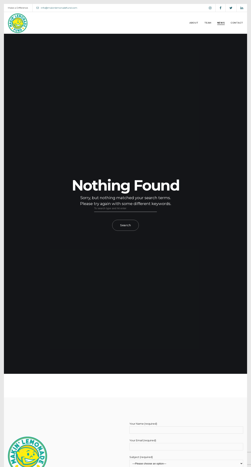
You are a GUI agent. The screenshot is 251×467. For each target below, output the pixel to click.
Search (125, 225)
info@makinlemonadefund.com (56, 8)
